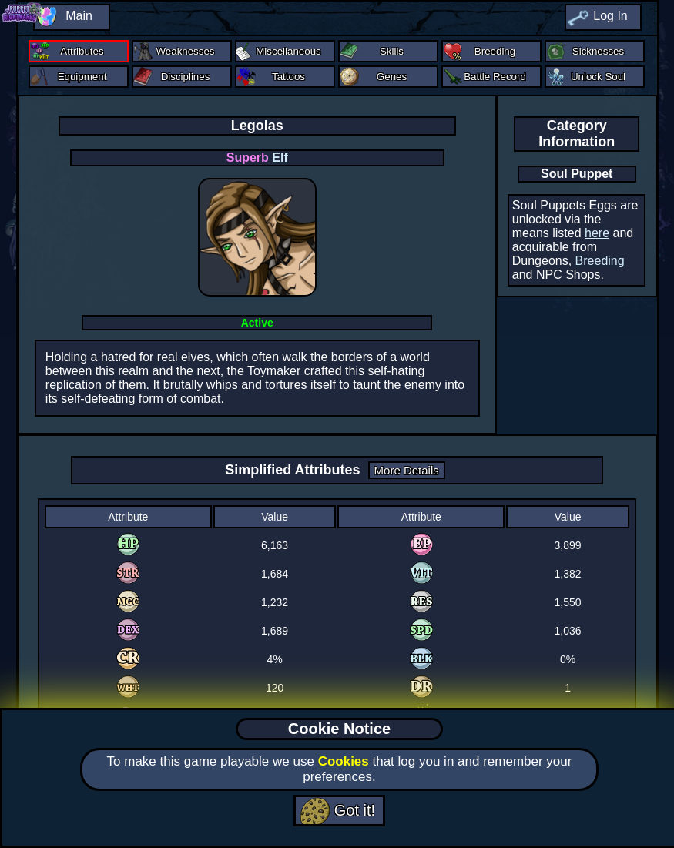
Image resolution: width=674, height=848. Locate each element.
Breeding (600, 260)
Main (78, 15)
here (597, 233)
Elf (279, 157)
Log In (610, 15)
